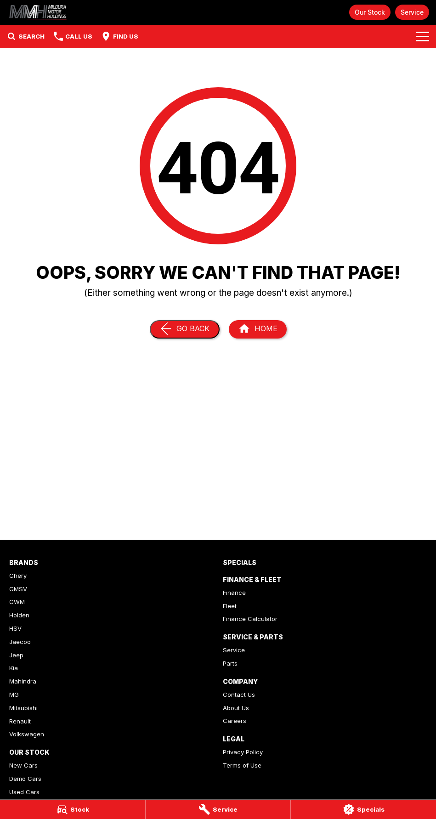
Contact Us (239, 694)
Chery (18, 575)
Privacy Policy (243, 752)
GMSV (18, 589)
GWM (17, 601)
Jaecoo (20, 641)
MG (14, 694)
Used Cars (24, 792)
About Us (236, 708)
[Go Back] (185, 329)
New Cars (23, 765)
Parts (230, 663)
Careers (234, 720)
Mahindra (22, 681)
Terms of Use (242, 765)
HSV (15, 628)
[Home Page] (39, 12)
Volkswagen (26, 734)
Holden (19, 615)
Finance (234, 592)
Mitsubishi (23, 708)
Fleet (230, 606)
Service (412, 12)
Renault (20, 721)
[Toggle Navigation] (422, 36)
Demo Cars (25, 778)
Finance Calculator (250, 618)
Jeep (16, 655)
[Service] (218, 809)
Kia (13, 668)
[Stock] (72, 809)
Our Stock (370, 12)
